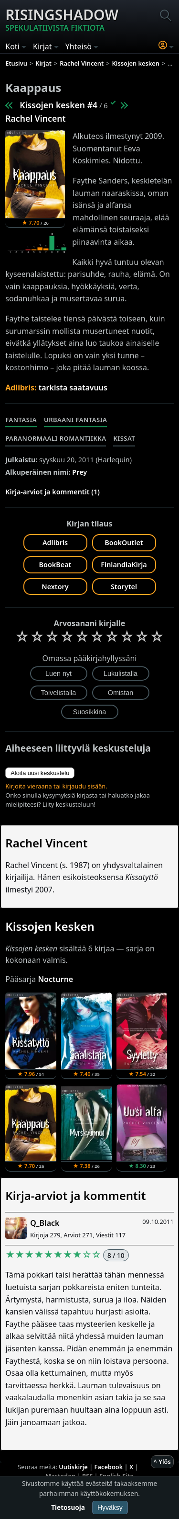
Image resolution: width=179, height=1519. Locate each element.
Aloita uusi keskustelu (40, 773)
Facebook (109, 1466)
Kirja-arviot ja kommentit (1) (52, 491)
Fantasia (21, 419)
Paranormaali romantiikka (55, 438)
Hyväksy (110, 1507)
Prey (79, 472)
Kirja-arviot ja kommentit (75, 1195)
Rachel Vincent (35, 118)
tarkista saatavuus (73, 387)
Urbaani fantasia (75, 419)
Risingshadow (61, 19)
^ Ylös (162, 1461)
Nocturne (55, 979)
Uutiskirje (73, 1466)
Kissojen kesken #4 (58, 105)
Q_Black (44, 1223)
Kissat (124, 438)
